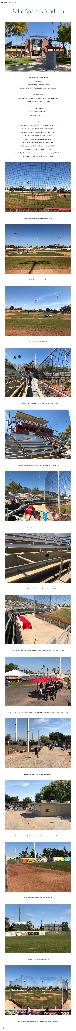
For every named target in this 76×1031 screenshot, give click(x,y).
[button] (2, 2)
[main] (38, 11)
